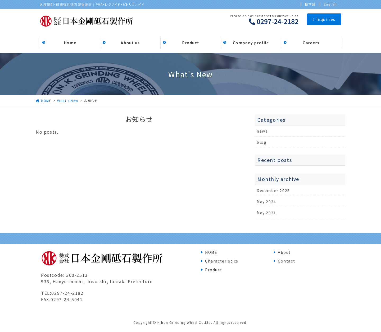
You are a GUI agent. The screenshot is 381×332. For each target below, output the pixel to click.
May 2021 (266, 212)
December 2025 (273, 190)
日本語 (310, 4)
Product (213, 269)
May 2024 (266, 201)
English (330, 4)
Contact (286, 261)
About (284, 252)
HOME (211, 252)
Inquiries (324, 19)
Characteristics (221, 261)
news (262, 131)
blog (261, 142)
